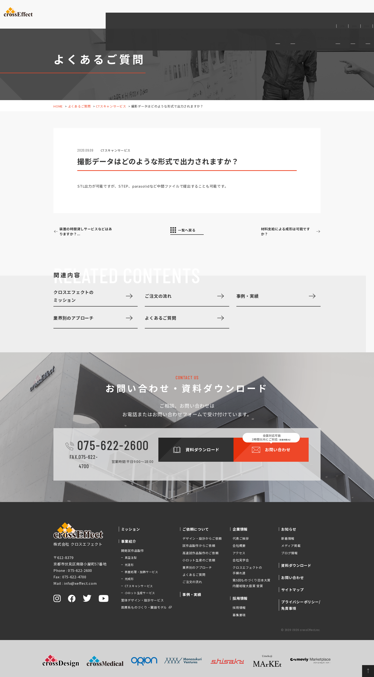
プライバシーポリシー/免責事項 (300, 605)
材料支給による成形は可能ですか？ (282, 231)
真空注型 (131, 557)
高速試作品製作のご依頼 (200, 553)
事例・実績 (232, 17)
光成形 (129, 579)
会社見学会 (241, 560)
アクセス (239, 553)
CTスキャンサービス (111, 106)
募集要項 (239, 615)
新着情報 (287, 538)
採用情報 (239, 607)
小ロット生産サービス (140, 593)
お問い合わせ (359, 9)
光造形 (129, 565)
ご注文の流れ (158, 296)
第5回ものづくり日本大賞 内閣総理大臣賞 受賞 (251, 583)
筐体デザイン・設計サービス (142, 600)
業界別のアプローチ (73, 318)
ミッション (153, 17)
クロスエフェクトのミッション (73, 296)
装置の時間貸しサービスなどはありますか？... (90, 231)
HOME (58, 106)
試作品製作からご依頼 (198, 545)
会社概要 (239, 545)
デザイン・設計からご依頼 (202, 538)
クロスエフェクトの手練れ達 (247, 570)
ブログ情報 (289, 553)
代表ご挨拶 (241, 538)
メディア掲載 (291, 545)
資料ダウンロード (328, 9)
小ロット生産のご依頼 (198, 560)
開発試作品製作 (132, 550)
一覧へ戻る (190, 230)
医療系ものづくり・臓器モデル (144, 607)
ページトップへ (362, 665)
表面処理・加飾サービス (141, 572)
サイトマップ (292, 589)
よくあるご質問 (79, 106)
